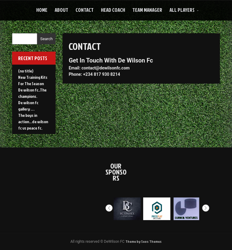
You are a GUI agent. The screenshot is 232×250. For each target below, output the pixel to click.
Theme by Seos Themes (143, 241)
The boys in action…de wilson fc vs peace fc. (33, 121)
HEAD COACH (113, 9)
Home (41, 9)
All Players (182, 9)
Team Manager (147, 9)
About (61, 9)
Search (46, 39)
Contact (85, 9)
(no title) (25, 71)
